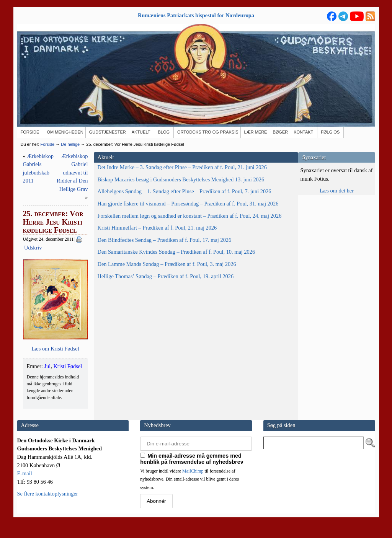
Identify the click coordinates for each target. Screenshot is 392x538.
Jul (124, 362)
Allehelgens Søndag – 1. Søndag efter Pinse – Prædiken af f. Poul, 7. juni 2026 (57, 233)
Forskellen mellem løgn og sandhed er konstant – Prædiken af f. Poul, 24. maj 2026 (56, 290)
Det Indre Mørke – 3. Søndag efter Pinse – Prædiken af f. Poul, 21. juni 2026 (53, 175)
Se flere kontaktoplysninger (47, 507)
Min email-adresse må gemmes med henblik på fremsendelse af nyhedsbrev (191, 471)
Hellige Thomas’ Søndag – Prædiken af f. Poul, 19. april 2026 (50, 416)
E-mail (24, 486)
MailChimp (192, 483)
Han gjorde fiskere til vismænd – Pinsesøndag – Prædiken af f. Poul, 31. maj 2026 (57, 261)
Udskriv (169, 189)
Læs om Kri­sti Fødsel (196, 345)
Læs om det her (337, 190)
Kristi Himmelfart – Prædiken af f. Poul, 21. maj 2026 (57, 314)
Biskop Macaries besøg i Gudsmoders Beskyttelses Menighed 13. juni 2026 (49, 204)
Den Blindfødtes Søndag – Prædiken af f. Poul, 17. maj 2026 (50, 339)
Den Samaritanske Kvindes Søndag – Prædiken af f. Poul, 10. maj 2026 (54, 367)
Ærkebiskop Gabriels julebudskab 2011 (146, 156)
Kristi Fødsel (144, 362)
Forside (47, 144)
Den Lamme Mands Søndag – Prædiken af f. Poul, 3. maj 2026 (57, 392)
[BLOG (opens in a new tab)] (164, 132)
